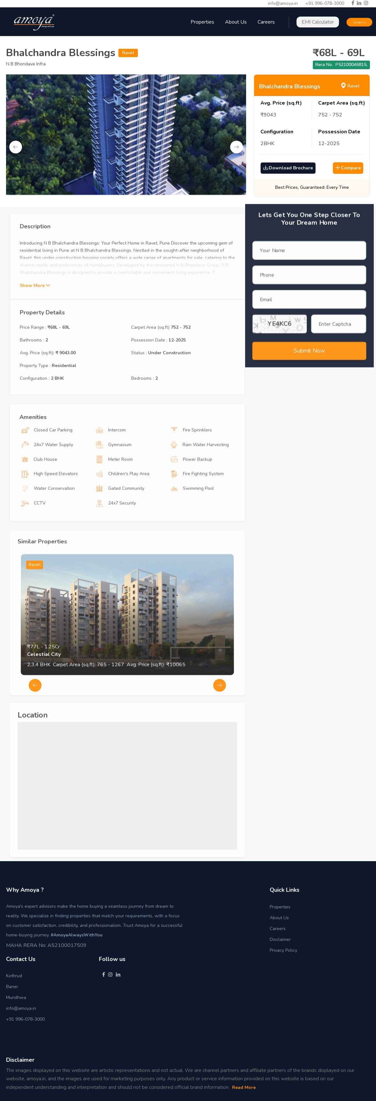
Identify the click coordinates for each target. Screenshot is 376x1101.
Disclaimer (280, 939)
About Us (236, 22)
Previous (15, 147)
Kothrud (14, 976)
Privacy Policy (283, 950)
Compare (348, 168)
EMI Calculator (318, 22)
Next (236, 147)
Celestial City (44, 677)
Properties (280, 907)
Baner (12, 987)
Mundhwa (16, 997)
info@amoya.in (283, 3)
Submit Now (309, 344)
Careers (278, 929)
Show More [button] (35, 309)
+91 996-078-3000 (324, 3)
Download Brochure (288, 168)
